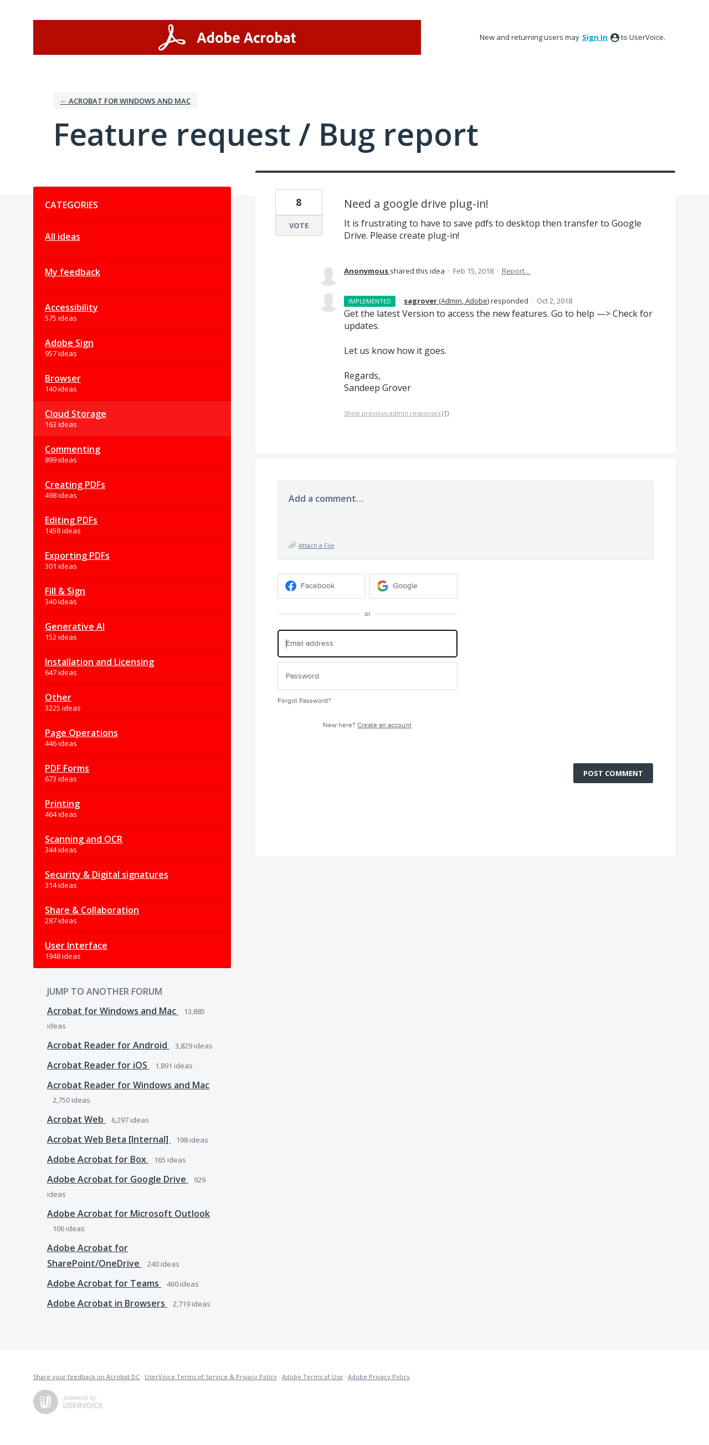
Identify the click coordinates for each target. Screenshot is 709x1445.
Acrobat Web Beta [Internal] (109, 1139)
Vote (299, 225)
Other (58, 697)
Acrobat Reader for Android (108, 1045)
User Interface (76, 945)
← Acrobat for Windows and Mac (125, 101)
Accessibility (71, 307)
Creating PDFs (75, 485)
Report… (516, 271)
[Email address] (368, 644)
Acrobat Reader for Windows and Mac (128, 1085)
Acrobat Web (76, 1119)
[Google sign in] (413, 586)
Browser (63, 378)
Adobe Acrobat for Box (97, 1159)
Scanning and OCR (83, 839)
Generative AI (75, 626)
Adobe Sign (69, 343)
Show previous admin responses (396, 413)
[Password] (368, 676)
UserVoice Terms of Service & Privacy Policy (211, 1376)
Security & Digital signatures (106, 874)
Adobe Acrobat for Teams (104, 1283)
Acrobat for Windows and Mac (112, 1011)
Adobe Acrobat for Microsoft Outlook (128, 1213)
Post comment (613, 773)
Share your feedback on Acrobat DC (86, 1376)
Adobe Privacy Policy (379, 1376)
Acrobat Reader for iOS (98, 1065)
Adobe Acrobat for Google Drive (117, 1179)
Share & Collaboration (92, 910)
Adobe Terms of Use (312, 1376)
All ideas (62, 236)
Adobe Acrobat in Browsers (107, 1303)
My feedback (72, 272)
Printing (62, 804)
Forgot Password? (304, 701)
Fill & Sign (65, 591)
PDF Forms (67, 768)
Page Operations (81, 733)
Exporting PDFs (77, 555)
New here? (367, 725)
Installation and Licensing (99, 662)
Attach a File (317, 545)
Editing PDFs (71, 520)
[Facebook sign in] (322, 586)
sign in (595, 37)
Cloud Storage (75, 414)
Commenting (72, 449)
